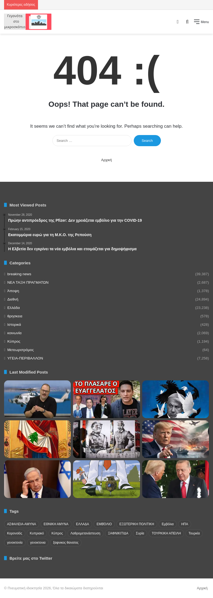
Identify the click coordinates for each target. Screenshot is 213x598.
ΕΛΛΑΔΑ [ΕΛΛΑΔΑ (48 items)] (82, 524)
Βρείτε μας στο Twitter (30, 558)
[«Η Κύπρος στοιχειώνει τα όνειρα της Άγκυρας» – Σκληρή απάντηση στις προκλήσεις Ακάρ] (37, 399)
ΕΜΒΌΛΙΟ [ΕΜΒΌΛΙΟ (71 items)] (104, 524)
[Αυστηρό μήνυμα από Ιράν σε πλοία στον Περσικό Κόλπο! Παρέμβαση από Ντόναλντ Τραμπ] (175, 439)
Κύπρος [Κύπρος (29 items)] (57, 533)
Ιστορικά (14, 325)
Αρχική (106, 160)
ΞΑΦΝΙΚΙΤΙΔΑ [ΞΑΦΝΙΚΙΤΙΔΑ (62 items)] (118, 533)
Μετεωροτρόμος (20, 350)
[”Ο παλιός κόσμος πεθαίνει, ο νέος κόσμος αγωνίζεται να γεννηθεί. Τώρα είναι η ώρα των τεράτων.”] (175, 399)
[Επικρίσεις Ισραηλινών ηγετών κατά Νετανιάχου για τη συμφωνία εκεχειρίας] (37, 479)
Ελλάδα (13, 308)
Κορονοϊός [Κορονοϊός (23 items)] (14, 533)
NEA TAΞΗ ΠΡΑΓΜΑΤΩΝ (28, 282)
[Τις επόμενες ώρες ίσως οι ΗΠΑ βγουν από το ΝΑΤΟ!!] (106, 479)
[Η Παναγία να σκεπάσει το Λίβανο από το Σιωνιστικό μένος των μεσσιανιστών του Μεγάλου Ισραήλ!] (37, 439)
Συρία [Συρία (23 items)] (140, 533)
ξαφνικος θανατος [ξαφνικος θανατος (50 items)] (66, 542)
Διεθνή (12, 299)
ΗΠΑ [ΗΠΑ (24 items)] (184, 524)
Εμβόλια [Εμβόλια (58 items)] (168, 524)
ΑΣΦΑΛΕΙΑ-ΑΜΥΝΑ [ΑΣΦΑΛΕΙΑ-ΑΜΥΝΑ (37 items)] (21, 524)
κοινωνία (14, 333)
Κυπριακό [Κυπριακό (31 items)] (37, 533)
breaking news (19, 274)
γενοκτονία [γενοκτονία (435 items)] (15, 542)
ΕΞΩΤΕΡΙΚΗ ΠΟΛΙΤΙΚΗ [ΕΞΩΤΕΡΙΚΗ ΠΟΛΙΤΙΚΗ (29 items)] (136, 524)
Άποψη (13, 291)
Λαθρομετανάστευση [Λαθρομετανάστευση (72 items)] (85, 533)
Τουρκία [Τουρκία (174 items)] (194, 533)
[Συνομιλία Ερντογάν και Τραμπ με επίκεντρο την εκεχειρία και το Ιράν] (175, 479)
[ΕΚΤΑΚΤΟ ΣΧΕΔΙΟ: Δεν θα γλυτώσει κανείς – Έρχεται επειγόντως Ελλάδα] (106, 399)
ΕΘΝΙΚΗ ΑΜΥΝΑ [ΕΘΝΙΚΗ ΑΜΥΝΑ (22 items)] (56, 524)
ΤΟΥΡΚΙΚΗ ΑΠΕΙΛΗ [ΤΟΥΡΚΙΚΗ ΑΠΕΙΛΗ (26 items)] (166, 533)
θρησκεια (14, 316)
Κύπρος (13, 341)
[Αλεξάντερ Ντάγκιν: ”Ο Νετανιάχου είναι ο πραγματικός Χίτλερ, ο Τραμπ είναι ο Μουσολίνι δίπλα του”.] (106, 439)
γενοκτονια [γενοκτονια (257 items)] (38, 542)
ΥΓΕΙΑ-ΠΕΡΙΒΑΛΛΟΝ (25, 358)
